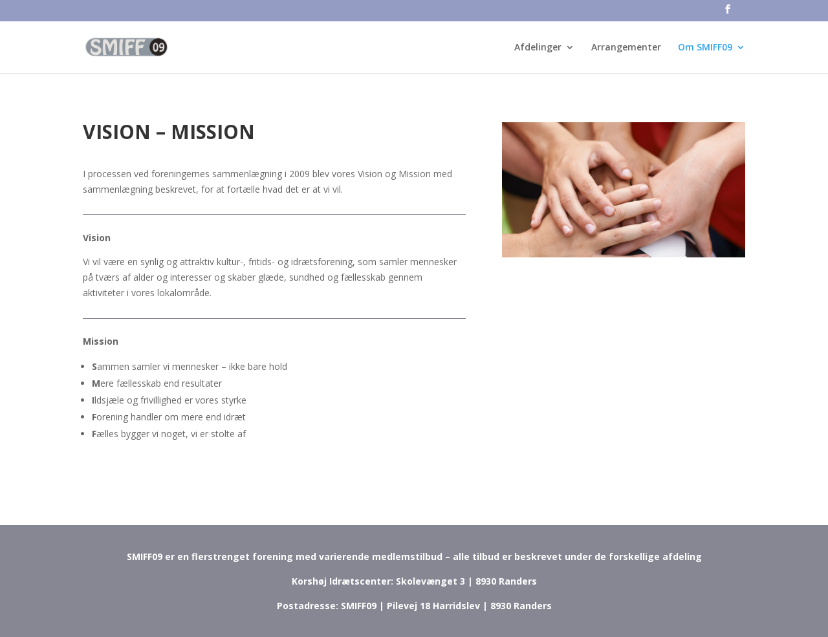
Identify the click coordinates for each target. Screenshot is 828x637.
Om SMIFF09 (705, 48)
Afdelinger (537, 48)
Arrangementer (626, 48)
